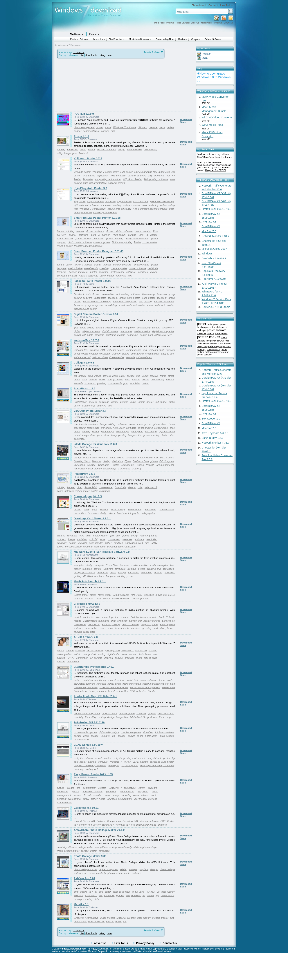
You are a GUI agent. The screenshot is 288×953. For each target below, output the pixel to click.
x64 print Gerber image (143, 824)
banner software (78, 235)
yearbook (111, 791)
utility (60, 153)
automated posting (110, 205)
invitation (82, 539)
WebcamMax (152, 353)
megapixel (129, 327)
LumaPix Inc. (108, 736)
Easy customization (137, 238)
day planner (167, 628)
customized (114, 539)
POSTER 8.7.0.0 (84, 113)
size (147, 543)
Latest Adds (99, 39)
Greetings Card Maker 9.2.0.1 (92, 518)
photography (143, 327)
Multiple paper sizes (85, 631)
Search (106, 598)
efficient (93, 379)
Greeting (87, 546)
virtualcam (105, 353)
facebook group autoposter (88, 305)
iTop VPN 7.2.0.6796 (214, 278)
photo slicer (160, 424)
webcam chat (156, 350)
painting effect (65, 654)
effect (171, 376)
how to (158, 572)
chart (79, 487)
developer (114, 765)
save (102, 539)
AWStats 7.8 (209, 221)
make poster (144, 424)
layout (145, 376)
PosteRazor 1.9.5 (84, 388)
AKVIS (70, 658)
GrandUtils (120, 487)
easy (107, 795)
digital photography (163, 331)
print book (94, 624)
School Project (145, 465)
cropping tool (161, 427)
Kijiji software (118, 175)
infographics (148, 513)
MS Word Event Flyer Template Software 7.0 (102, 551)
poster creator (143, 231)
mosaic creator (160, 917)
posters (93, 402)
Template (111, 576)
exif (100, 895)
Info (133, 595)
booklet (153, 617)
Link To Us (226, 5)
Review (89, 598)
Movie (93, 595)
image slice (93, 427)
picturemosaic (64, 802)
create (70, 787)
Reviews (182, 39)
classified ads (140, 201)
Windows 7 (168, 327)
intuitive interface (164, 732)
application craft (134, 543)
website (92, 761)
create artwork (81, 739)
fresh (162, 127)
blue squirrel (103, 617)
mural (108, 127)
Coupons (195, 39)
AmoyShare (101, 847)
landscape (126, 331)
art (85, 873)
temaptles (168, 568)
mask (92, 873)
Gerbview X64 (130, 821)
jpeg (76, 327)
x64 (91, 891)
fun (145, 350)
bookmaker (91, 628)
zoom (60, 491)
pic (75, 376)
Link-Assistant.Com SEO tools (124, 691)
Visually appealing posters (88, 246)
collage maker (115, 379)
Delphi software (121, 595)
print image (107, 431)
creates (61, 535)
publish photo (135, 736)
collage (131, 376)
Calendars (103, 465)
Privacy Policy (145, 943)
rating (102, 55)
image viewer (133, 895)
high (88, 535)
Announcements (165, 465)
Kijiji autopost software (86, 205)
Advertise (100, 943)
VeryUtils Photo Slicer (113, 427)
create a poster (101, 242)
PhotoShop (91, 717)
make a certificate (88, 275)
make (133, 402)
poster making (151, 435)
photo (83, 149)
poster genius (221, 333)
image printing (118, 435)
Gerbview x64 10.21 (86, 807)
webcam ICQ (81, 350)
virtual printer (82, 491)
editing (102, 717)
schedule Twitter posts (108, 683)
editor (102, 379)
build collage (167, 736)
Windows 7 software (124, 127)
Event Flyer (112, 565)
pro (78, 787)
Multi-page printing (122, 242)
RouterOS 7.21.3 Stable (216, 306)
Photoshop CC (166, 713)
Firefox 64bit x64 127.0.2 (216, 208)
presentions (80, 513)
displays (131, 568)
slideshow (148, 732)
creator (170, 379)
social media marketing (97, 301)
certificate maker (147, 272)
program (129, 658)
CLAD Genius (140, 761)
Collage (91, 465)
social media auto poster (160, 305)
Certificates (124, 468)
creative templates (131, 732)
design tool (80, 335)
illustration (117, 461)
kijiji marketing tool (159, 175)
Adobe (153, 717)
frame (163, 376)
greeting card (150, 628)
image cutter (135, 435)
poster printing (114, 238)
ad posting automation (107, 179)
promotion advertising (162, 201)
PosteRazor (80, 402)
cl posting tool (130, 765)
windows (118, 543)
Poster (137, 242)
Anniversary (80, 468)
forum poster (166, 680)
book (161, 617)
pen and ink (73, 661)
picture (60, 787)
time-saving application (95, 175)
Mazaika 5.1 (81, 904)
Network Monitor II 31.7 (216, 236)
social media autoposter (131, 305)
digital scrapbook (108, 869)
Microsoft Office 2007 (214, 248)
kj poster (88, 179)
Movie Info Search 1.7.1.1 (90, 581)
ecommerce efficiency (119, 208)
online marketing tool (145, 172)
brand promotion (98, 691)
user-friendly (150, 149)
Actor (139, 595)
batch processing (83, 899)
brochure (122, 513)
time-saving (148, 294)
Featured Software (79, 39)
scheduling (111, 305)
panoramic (132, 335)
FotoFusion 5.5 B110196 (89, 722)
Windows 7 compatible (122, 787)
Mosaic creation (93, 795)
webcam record (82, 357)
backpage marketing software (157, 765)
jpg (112, 535)
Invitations (79, 465)
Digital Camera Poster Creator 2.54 (96, 314)
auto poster (126, 172)
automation (108, 294)
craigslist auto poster (158, 758)
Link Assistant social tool (123, 680)
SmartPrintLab (65, 238)
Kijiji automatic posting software (150, 208)
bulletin (135, 617)
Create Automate (164, 301)
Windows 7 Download (69, 45)
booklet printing (151, 620)
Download (186, 119)
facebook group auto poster (124, 297)
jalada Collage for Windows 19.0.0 (95, 444)
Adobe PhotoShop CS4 (87, 713)
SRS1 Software (104, 327)
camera (118, 327)
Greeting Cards (82, 461)
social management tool (155, 683)
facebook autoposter (124, 301)
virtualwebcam (144, 357)
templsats (120, 568)
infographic (134, 513)
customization (133, 350)
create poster (145, 402)
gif (96, 891)
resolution (152, 539)
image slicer (89, 435)
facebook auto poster (85, 309)
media (134, 565)
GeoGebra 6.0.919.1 (214, 258)
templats (124, 565)
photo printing (145, 427)
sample (98, 568)
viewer (150, 895)
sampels (99, 565)
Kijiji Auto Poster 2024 (88, 158)
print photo (137, 431)
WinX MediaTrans (212, 124)
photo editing (87, 327)
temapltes (133, 572)
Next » (80, 52)
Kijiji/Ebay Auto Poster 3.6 (90, 188)
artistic (77, 654)
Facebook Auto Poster (87, 294)
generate (127, 539)
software (131, 272)
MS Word (88, 576)
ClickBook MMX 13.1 (87, 603)
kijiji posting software (156, 179)
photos (154, 461)
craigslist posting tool (124, 758)
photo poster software (80, 242)
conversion (82, 658)
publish (78, 617)
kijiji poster (80, 201)
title (82, 55)
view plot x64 (123, 824)
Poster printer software (119, 231)
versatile (130, 357)
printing (61, 149)
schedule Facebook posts (114, 687)
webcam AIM (97, 350)
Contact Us (170, 943)
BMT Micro (91, 895)
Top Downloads (116, 39)
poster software (91, 131)
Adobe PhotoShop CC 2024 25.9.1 (95, 696)
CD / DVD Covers (164, 457)
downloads (91, 55)
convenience (106, 487)
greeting (101, 383)
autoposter (100, 297)
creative (153, 127)
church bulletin (130, 624)
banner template (78, 272)
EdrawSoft (150, 509)
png (101, 891)
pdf (140, 620)
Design (122, 572)
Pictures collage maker (80, 847)
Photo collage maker (68, 850)
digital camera (110, 331)
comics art (141, 650)
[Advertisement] (86, 85)
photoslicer (103, 435)
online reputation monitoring (90, 680)
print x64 (162, 824)
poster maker (150, 242)
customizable (134, 149)
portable (144, 598)
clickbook (122, 620)
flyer (94, 509)
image (67, 153)
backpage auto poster (162, 761)
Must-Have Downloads (140, 39)
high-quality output (109, 732)
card (127, 379)
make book (106, 628)
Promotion (146, 572)
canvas (119, 658)
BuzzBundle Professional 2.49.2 (94, 666)
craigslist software (84, 758)
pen (85, 654)
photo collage (90, 736)
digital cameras (91, 331)
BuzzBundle (148, 691)
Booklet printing (111, 624)
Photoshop (165, 717)
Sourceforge (89, 405)
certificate (121, 275)
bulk (118, 535)
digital (77, 331)
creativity (104, 268)
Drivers (94, 34)
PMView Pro (153, 891)
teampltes (79, 565)
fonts (102, 546)
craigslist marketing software (90, 765)
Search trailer (81, 595)
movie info (161, 595)
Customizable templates (96, 620)
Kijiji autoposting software (101, 201)
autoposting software (128, 294)
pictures (61, 539)
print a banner (100, 235)
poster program (215, 346)
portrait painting (96, 654)
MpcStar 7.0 (209, 231)
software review (116, 183)
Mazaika (121, 917)
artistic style (150, 658)
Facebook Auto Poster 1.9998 (92, 280)
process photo (127, 713)
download (104, 402)
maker (145, 383)
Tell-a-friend (199, 5)
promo (141, 568)
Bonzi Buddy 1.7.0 (213, 437)
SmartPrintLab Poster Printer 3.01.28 (97, 217)
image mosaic (107, 917)
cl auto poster (103, 758)
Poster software (95, 231)
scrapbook (90, 383)
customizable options (85, 732)
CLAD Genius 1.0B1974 (89, 744)
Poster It (83, 153)
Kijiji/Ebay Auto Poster (105, 212)
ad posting (145, 301)
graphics (99, 335)
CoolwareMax (116, 357)
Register (206, 53)
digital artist (113, 654)
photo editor (118, 376)
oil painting (96, 658)
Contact (213, 5)
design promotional (84, 572)
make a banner (83, 264)
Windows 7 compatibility (105, 172)
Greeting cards (149, 535)
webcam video (100, 357)
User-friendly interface (127, 628)
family (86, 799)
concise (105, 131)
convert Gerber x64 (84, 821)
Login (205, 58)
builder (77, 736)
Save (183, 122)
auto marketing (150, 205)
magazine (143, 791)
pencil (126, 535)
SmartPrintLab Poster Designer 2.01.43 (98, 251)
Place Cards (90, 457)
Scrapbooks (127, 465)
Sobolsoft (102, 572)
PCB (162, 821)
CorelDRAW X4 (211, 226)
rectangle (72, 535)
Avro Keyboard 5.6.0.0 (215, 433)
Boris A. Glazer (96, 921)
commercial (89, 787)
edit (172, 917)
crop (90, 376)
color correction (121, 891)
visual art (103, 457)
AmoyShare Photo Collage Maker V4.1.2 (99, 830)
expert (141, 758)
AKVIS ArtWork (95, 650)
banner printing (65, 231)
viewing (144, 821)
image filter (122, 717)
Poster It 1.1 (81, 136)
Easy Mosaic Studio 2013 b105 (93, 774)
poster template (213, 327)
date (109, 55)
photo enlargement (84, 127)
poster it (221, 343)
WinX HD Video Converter (217, 117)
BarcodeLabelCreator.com (121, 546)
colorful (93, 539)
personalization (73, 546)
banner (78, 131)
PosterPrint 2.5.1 (84, 473)
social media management (145, 687)
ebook (112, 513)
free (110, 405)
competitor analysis (84, 683)
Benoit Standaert (121, 598)
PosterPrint (90, 487)
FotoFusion (151, 736)
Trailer (97, 598)
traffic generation (132, 683)
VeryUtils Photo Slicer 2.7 (90, 410)
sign (113, 131)
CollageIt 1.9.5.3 (84, 362)
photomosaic (127, 791)
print (74, 153)
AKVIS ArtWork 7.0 (86, 637)
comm (141, 787)
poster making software (89, 238)
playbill (133, 620)
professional (117, 272)
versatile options (92, 791)
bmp (76, 891)
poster (99, 127)
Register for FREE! (215, 170)
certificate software (67, 275)
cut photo (131, 427)
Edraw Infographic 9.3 (88, 496)
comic (124, 654)
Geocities (149, 595)
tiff (144, 895)
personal (61, 799)
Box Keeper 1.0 (211, 418)
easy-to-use (167, 353)
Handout (96, 461)
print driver (89, 617)
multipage (104, 491)
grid (138, 376)
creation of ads (147, 565)
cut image (161, 402)
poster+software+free (219, 341)
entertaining (137, 353)
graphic (82, 376)
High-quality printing (124, 235)
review (170, 127)
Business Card (141, 461)
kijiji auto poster (82, 172)
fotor (84, 379)
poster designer (99, 272)
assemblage (109, 468)
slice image (122, 431)
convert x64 (85, 824)
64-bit (135, 891)
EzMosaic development (119, 799)
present (61, 661)
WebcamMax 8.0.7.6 (86, 340)
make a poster (65, 246)
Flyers (128, 461)
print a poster (148, 235)
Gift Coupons (166, 461)
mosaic (136, 379)
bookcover (63, 791)
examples (162, 565)
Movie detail (104, 595)
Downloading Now (165, 39)
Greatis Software (106, 149)
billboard (142, 127)
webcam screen (116, 350)
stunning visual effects (135, 795)
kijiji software (124, 201)
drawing (108, 658)
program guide (149, 624)
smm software (148, 680)
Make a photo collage (145, 847)
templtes (87, 568)
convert (70, 650)
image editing (107, 424)
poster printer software (207, 343)
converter (109, 895)
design (121, 149)
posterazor (79, 438)
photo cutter (167, 435)
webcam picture (120, 353)
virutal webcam (89, 353)
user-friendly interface (95, 183)
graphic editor (109, 713)
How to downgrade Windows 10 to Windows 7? (214, 77)
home (102, 799)
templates (72, 149)
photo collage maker (85, 869)
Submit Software (213, 39)
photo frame (144, 654)
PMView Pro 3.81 (84, 878)
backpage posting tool (86, 769)
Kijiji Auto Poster (132, 179)
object (60, 546)
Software (77, 34)
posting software (137, 175)
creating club (154, 568)
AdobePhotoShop (139, 717)
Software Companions (109, 821)
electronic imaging (115, 335)
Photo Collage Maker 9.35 (90, 856)
